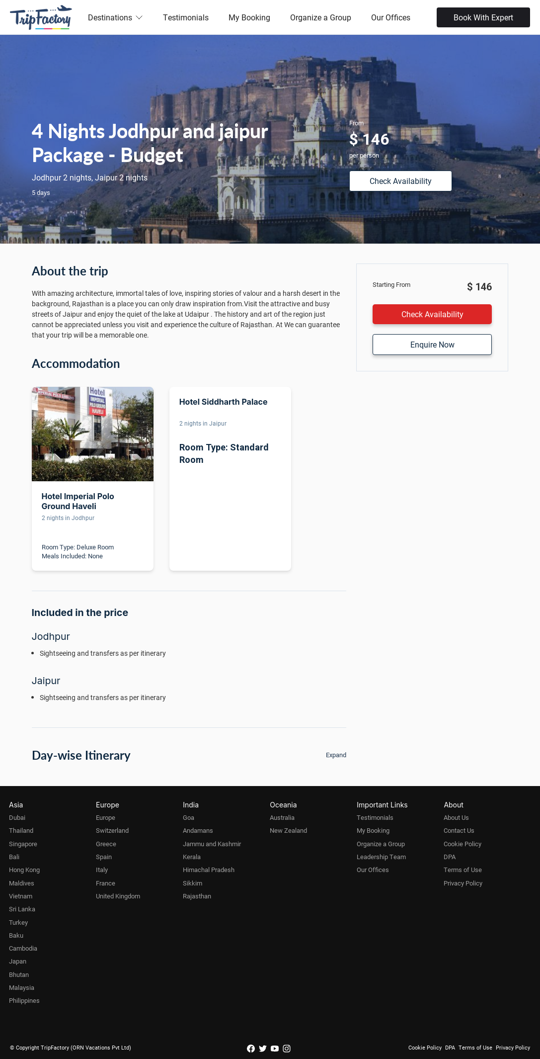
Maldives (21, 883)
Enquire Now (432, 344)
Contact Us (459, 830)
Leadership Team (381, 856)
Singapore (23, 843)
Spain (104, 856)
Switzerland (112, 830)
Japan (17, 961)
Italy (102, 869)
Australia (282, 817)
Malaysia (21, 987)
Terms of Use (463, 869)
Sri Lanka (22, 908)
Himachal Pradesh (208, 869)
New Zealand (288, 830)
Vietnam (20, 895)
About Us (456, 817)
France (105, 883)
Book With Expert (483, 17)
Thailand (21, 830)
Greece (106, 843)
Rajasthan (197, 895)
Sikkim (192, 883)
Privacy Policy (463, 883)
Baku (16, 935)
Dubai (17, 817)
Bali (14, 856)
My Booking (249, 17)
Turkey (18, 922)
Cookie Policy (462, 843)
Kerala (192, 856)
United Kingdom (118, 895)
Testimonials (186, 17)
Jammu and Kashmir (212, 843)
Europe (105, 817)
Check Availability (401, 181)
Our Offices (390, 17)
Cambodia (23, 948)
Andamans (198, 830)
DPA (450, 856)
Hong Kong (24, 869)
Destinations (115, 17)
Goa (188, 817)
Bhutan (19, 974)
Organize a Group (320, 17)
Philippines (24, 1000)
